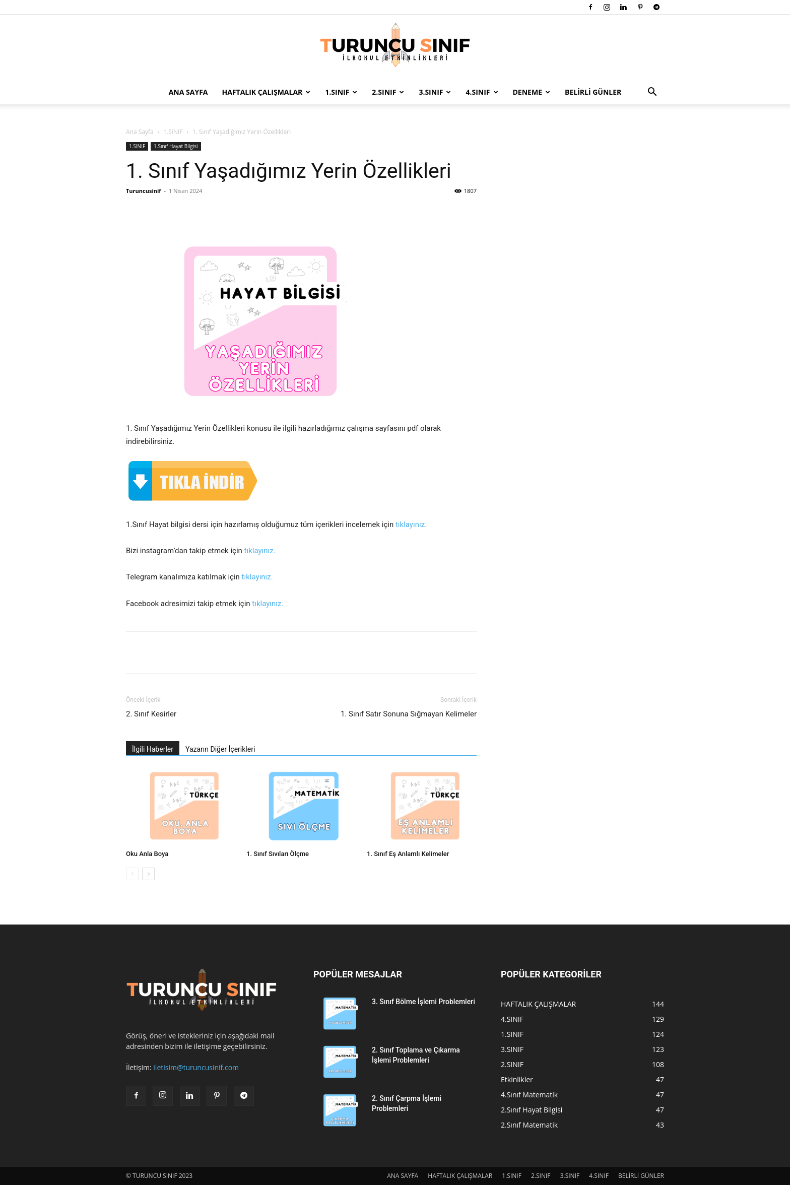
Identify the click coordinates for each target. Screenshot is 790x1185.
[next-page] (148, 874)
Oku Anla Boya (147, 854)
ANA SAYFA (188, 92)
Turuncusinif (143, 190)
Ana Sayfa (140, 131)
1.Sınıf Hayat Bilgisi (176, 146)
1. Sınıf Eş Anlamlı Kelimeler (408, 854)
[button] (652, 93)
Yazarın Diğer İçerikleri (220, 749)
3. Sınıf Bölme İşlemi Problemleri (423, 1002)
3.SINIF (435, 92)
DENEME (531, 92)
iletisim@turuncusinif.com (196, 1067)
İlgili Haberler (152, 749)
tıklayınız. (411, 524)
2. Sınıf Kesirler (151, 713)
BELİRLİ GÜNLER (593, 92)
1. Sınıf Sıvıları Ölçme (277, 854)
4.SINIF (482, 92)
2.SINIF (388, 92)
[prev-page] (132, 874)
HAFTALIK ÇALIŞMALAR (266, 92)
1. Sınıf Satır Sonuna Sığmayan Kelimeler (409, 713)
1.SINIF (341, 92)
